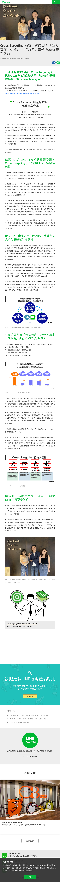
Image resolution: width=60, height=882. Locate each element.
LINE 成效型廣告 (43, 715)
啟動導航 (30, 696)
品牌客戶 (33, 715)
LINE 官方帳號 (12, 722)
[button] (58, 807)
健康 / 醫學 (11, 719)
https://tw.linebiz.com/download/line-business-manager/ (23, 93)
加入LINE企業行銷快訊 (30, 756)
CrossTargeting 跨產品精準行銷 (18, 715)
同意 (30, 877)
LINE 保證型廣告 (24, 722)
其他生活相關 (21, 719)
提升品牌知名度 (41, 719)
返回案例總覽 (30, 841)
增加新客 (31, 719)
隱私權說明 (28, 871)
